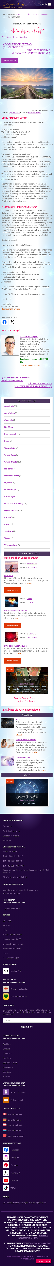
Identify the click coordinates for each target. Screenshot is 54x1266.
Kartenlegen (11, 496)
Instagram (15, 1157)
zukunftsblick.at (15, 1125)
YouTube (14, 1180)
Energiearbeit (12, 434)
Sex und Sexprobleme (26, 740)
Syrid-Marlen (32, 563)
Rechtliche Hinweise (12, 948)
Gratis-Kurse (11, 455)
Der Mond (10, 427)
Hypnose (9, 482)
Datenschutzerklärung (13, 944)
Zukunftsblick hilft (19, 996)
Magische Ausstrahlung (16, 646)
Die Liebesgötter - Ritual (15, 611)
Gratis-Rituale (12, 461)
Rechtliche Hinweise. (10, 309)
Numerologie (11, 489)
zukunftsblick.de (15, 1120)
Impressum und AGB (12, 939)
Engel (8, 441)
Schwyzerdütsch (10, 1062)
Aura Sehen (10, 413)
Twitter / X (15, 1172)
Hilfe (5, 930)
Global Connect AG (40, 1243)
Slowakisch (8, 1067)
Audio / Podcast (18, 1092)
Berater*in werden (11, 835)
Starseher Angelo (34, 112)
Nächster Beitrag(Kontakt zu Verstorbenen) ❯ (31, 51)
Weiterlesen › (12, 590)
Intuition (8, 576)
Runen (8, 524)
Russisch (7, 1058)
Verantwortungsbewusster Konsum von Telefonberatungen (20, 892)
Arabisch (7, 1044)
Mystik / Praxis (40, 14)
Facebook (15, 1149)
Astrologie (11, 406)
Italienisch (7, 1053)
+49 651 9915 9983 (15, 866)
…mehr (30, 583)
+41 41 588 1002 (14, 861)
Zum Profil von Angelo (30, 365)
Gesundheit (11, 448)
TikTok (13, 1188)
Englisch (6, 1048)
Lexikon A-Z (16, 971)
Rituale (9, 517)
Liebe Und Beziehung (15, 503)
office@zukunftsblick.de (16, 877)
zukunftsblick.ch (15, 1114)
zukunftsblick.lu (15, 1130)
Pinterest (15, 1165)
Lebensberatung (23, 757)
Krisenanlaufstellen (19, 989)
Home (18, 14)
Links (5, 953)
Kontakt (6, 925)
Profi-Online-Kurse (11, 831)
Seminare (10, 531)
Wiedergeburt (12, 545)
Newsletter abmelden (12, 934)
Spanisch (7, 1072)
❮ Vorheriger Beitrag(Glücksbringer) (17, 45)
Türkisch (7, 1076)
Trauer (8, 538)
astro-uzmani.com (16, 1136)
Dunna (29, 599)
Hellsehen (10, 468)
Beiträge (27, 14)
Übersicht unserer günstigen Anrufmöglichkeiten (25, 1202)
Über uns (7, 920)
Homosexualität (12, 475)
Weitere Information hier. (33, 1236)
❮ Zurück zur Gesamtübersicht (14, 37)
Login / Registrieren (11, 908)
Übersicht (7, 826)
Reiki (18, 719)
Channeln (10, 420)
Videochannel (17, 1100)
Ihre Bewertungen (11, 957)
